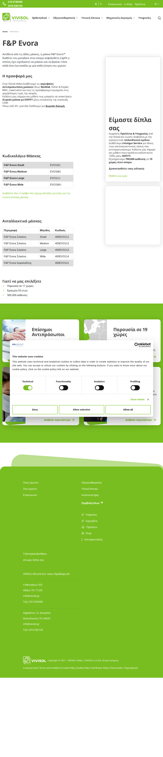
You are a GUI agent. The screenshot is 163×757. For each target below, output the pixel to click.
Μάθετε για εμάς (118, 170)
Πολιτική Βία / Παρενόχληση (124, 747)
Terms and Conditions (50, 747)
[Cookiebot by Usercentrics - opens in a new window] (137, 345)
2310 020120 (35, 709)
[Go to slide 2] (133, 207)
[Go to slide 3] (139, 207)
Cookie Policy (68, 747)
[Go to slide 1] (126, 207)
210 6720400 (35, 681)
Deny (35, 409)
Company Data (30, 747)
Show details (138, 399)
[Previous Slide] (111, 196)
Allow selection (81, 409)
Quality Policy (82, 747)
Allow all (128, 409)
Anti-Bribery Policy (99, 747)
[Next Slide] (155, 196)
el (157, 4)
